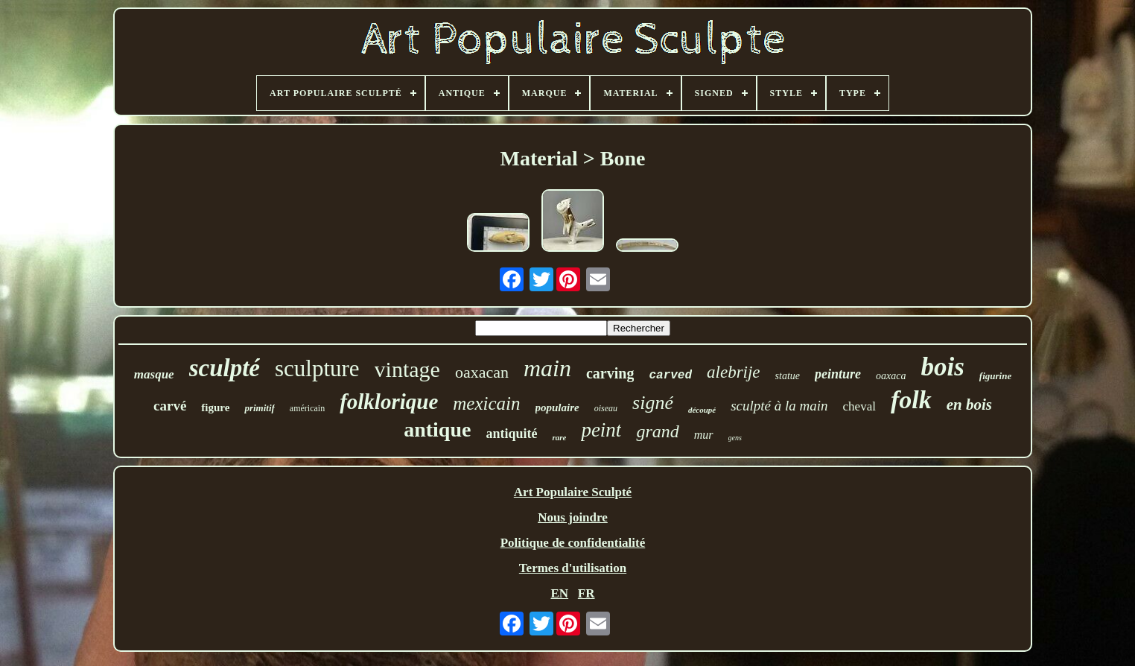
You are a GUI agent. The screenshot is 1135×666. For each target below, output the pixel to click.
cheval (859, 406)
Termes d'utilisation (572, 568)
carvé (169, 405)
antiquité (511, 433)
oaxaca (891, 375)
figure (215, 407)
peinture (838, 374)
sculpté (224, 368)
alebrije (733, 372)
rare (559, 437)
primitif (259, 407)
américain (307, 408)
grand (657, 431)
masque (154, 374)
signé (652, 402)
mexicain (486, 403)
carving (610, 373)
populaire (557, 407)
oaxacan (482, 372)
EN (559, 593)
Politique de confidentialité (573, 543)
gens (735, 438)
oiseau (605, 408)
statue (787, 375)
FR (586, 593)
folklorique (389, 401)
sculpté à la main (779, 405)
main (547, 368)
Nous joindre (573, 517)
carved (670, 375)
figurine (995, 375)
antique (437, 429)
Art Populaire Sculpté (573, 492)
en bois (969, 404)
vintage (407, 369)
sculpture (317, 368)
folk (911, 399)
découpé (702, 409)
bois (942, 366)
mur (703, 434)
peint (601, 430)
